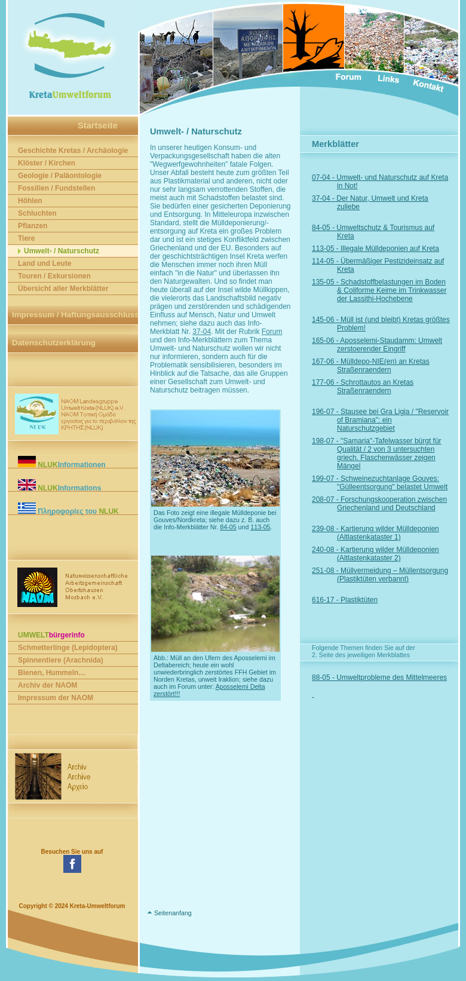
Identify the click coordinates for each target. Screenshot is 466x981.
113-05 (260, 527)
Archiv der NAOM (47, 685)
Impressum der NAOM (55, 698)
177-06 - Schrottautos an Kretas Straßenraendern (375, 386)
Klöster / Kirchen (46, 163)
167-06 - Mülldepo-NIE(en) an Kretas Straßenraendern (383, 365)
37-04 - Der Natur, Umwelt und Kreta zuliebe (382, 202)
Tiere (26, 238)
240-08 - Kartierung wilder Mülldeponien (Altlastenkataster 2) (388, 553)
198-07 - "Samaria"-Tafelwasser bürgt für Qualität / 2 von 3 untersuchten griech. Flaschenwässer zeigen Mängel (389, 453)
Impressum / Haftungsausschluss (75, 314)
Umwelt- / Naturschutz (61, 251)
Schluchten (37, 213)
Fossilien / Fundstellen (56, 188)
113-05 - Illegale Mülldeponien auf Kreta (388, 248)
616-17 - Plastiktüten (357, 600)
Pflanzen (32, 226)
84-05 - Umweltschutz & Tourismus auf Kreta (385, 231)
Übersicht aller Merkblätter (63, 288)
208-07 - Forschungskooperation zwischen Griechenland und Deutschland (392, 503)
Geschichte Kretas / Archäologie (73, 150)
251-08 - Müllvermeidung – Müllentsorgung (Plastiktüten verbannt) (392, 574)
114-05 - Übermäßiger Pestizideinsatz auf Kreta (390, 265)
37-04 (201, 331)
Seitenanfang (173, 912)
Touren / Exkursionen (54, 276)
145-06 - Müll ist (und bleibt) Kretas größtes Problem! (393, 323)
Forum (272, 331)
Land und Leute (44, 263)
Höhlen (30, 201)
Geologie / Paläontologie (60, 175)
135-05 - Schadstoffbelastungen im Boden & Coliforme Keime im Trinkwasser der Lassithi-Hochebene (391, 290)
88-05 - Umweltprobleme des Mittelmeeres (392, 677)
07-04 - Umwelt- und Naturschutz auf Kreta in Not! (392, 181)
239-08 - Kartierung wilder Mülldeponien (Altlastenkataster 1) (388, 533)
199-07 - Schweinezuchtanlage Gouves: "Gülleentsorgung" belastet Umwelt (392, 482)
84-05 (228, 527)
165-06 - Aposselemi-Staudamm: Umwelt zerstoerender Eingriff (389, 344)
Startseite (98, 125)
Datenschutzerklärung (54, 342)
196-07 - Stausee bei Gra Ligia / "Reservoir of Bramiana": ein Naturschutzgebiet (393, 420)
